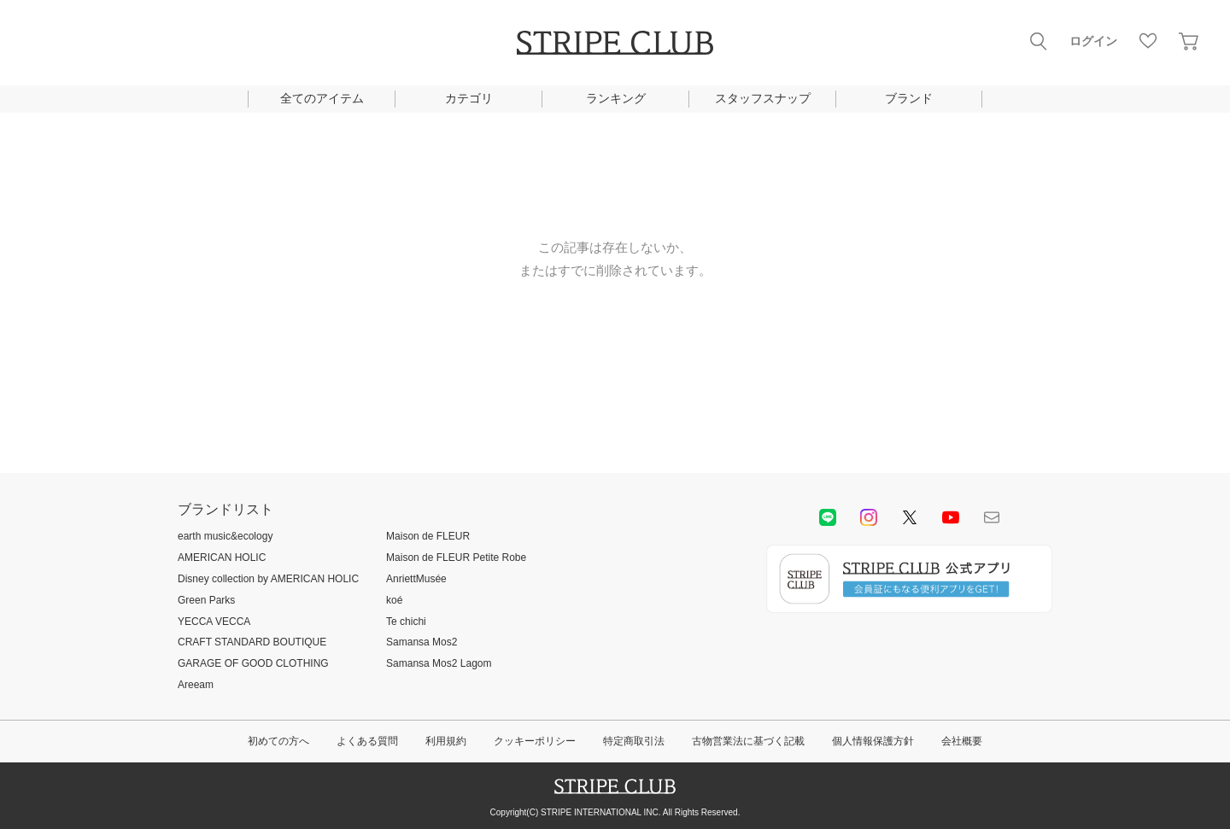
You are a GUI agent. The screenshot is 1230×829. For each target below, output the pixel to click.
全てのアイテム (322, 98)
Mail (992, 517)
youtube (951, 517)
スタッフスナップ (763, 98)
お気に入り (1148, 41)
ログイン (1093, 41)
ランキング (616, 98)
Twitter (910, 517)
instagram (869, 517)
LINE (828, 517)
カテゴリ (469, 98)
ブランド (909, 98)
